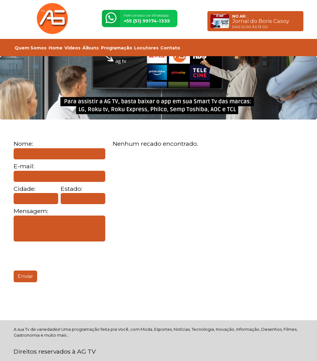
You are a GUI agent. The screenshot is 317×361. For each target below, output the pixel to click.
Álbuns (90, 48)
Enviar (25, 276)
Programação (116, 48)
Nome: (23, 144)
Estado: (71, 189)
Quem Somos (30, 48)
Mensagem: (31, 211)
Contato (170, 48)
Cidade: (25, 189)
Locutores (146, 48)
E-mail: (24, 166)
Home (56, 48)
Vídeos (72, 48)
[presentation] (61, 256)
